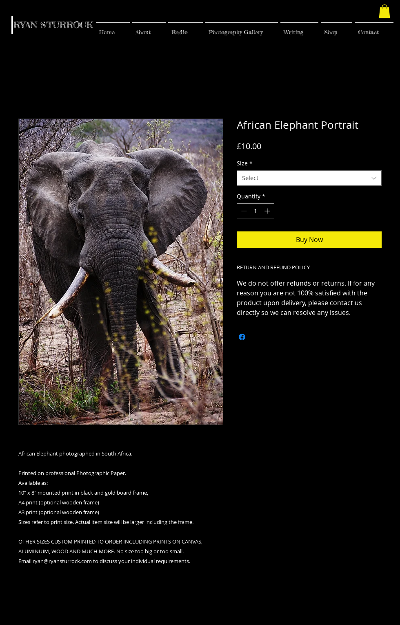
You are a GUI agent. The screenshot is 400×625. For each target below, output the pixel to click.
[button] (384, 11)
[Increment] (268, 211)
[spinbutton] (255, 211)
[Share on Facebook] (242, 337)
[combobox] (309, 178)
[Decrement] (243, 211)
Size (245, 163)
